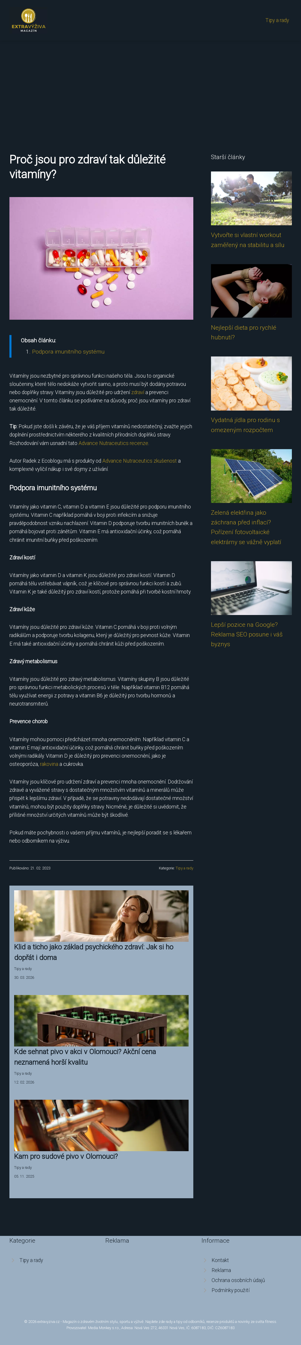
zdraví (137, 392)
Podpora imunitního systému (68, 351)
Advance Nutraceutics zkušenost (139, 461)
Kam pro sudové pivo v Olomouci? (66, 1156)
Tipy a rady (277, 20)
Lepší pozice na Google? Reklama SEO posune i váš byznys (247, 634)
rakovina (49, 764)
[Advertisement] (150, 85)
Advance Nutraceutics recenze (113, 443)
